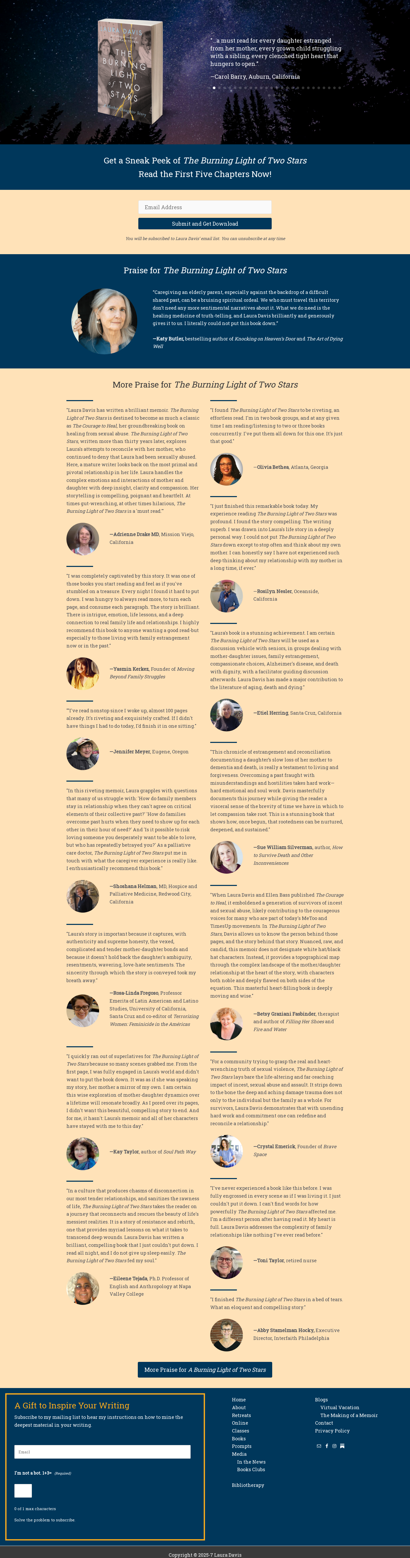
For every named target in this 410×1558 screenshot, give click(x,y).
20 (313, 88)
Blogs (321, 1399)
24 (334, 88)
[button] (205, 223)
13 (277, 88)
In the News (249, 1462)
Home (239, 1399)
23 (329, 88)
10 (261, 88)
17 (298, 88)
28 (279, 95)
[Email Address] (205, 207)
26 (269, 95)
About (239, 1407)
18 (303, 88)
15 (287, 88)
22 (324, 88)
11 (266, 88)
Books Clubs (248, 1469)
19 (308, 88)
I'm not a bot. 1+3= (42, 1473)
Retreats (241, 1415)
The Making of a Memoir (346, 1415)
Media (239, 1454)
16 (292, 88)
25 (339, 88)
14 (282, 88)
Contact (324, 1423)
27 (274, 95)
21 (318, 88)
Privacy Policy (332, 1431)
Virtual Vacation (337, 1407)
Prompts (242, 1446)
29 (284, 95)
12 (271, 88)
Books (239, 1438)
